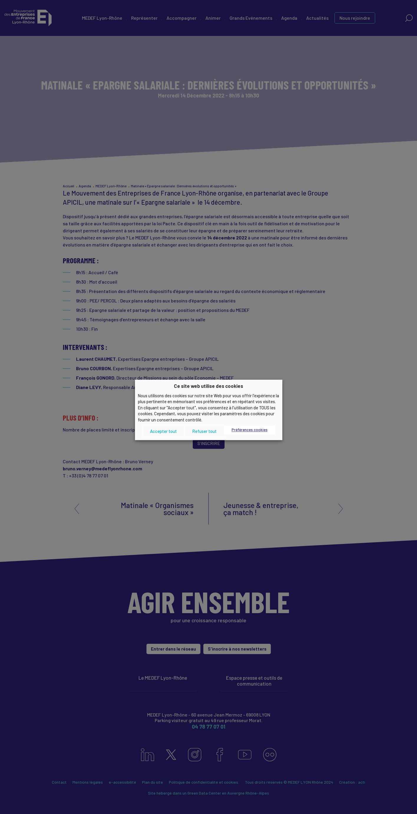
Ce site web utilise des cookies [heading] (208, 386)
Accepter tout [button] (163, 431)
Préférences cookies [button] (250, 430)
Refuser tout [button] (204, 431)
